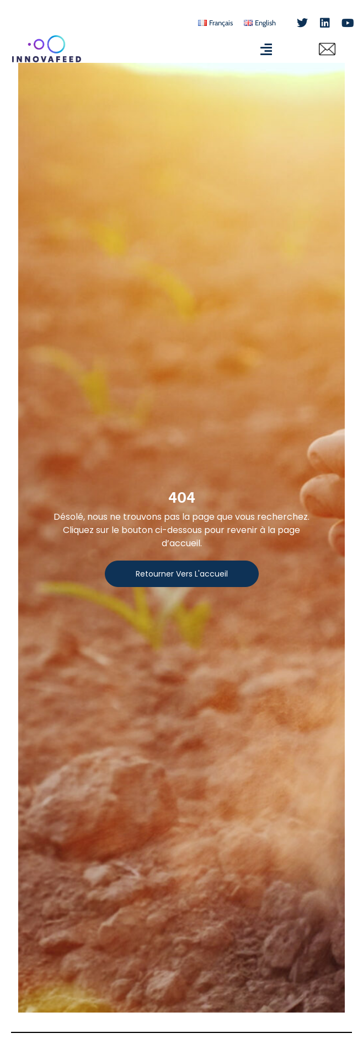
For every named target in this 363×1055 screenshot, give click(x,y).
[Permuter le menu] (266, 49)
